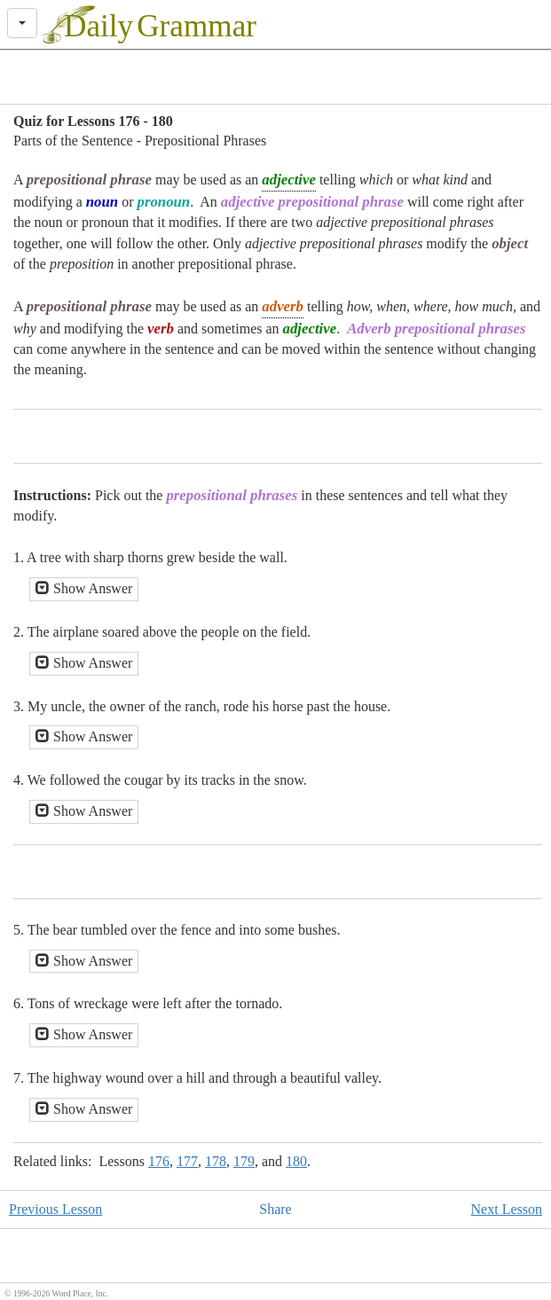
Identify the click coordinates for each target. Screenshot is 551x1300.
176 (158, 1161)
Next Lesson (506, 1209)
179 (244, 1161)
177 (187, 1161)
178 (215, 1161)
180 (296, 1161)
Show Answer (83, 588)
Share (275, 1209)
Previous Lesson (55, 1209)
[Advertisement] (276, 77)
